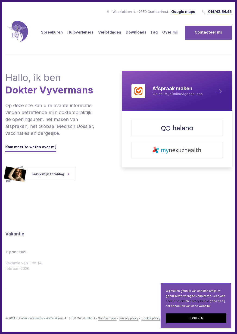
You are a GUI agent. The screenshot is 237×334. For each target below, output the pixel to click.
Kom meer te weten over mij (31, 147)
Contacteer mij (208, 32)
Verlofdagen (109, 32)
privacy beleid (199, 301)
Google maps (107, 318)
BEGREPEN (196, 318)
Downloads (136, 32)
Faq (154, 32)
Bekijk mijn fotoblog (37, 174)
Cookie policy (150, 318)
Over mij (170, 32)
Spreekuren (52, 32)
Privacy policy (128, 318)
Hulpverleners (80, 32)
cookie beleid (175, 301)
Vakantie (15, 259)
